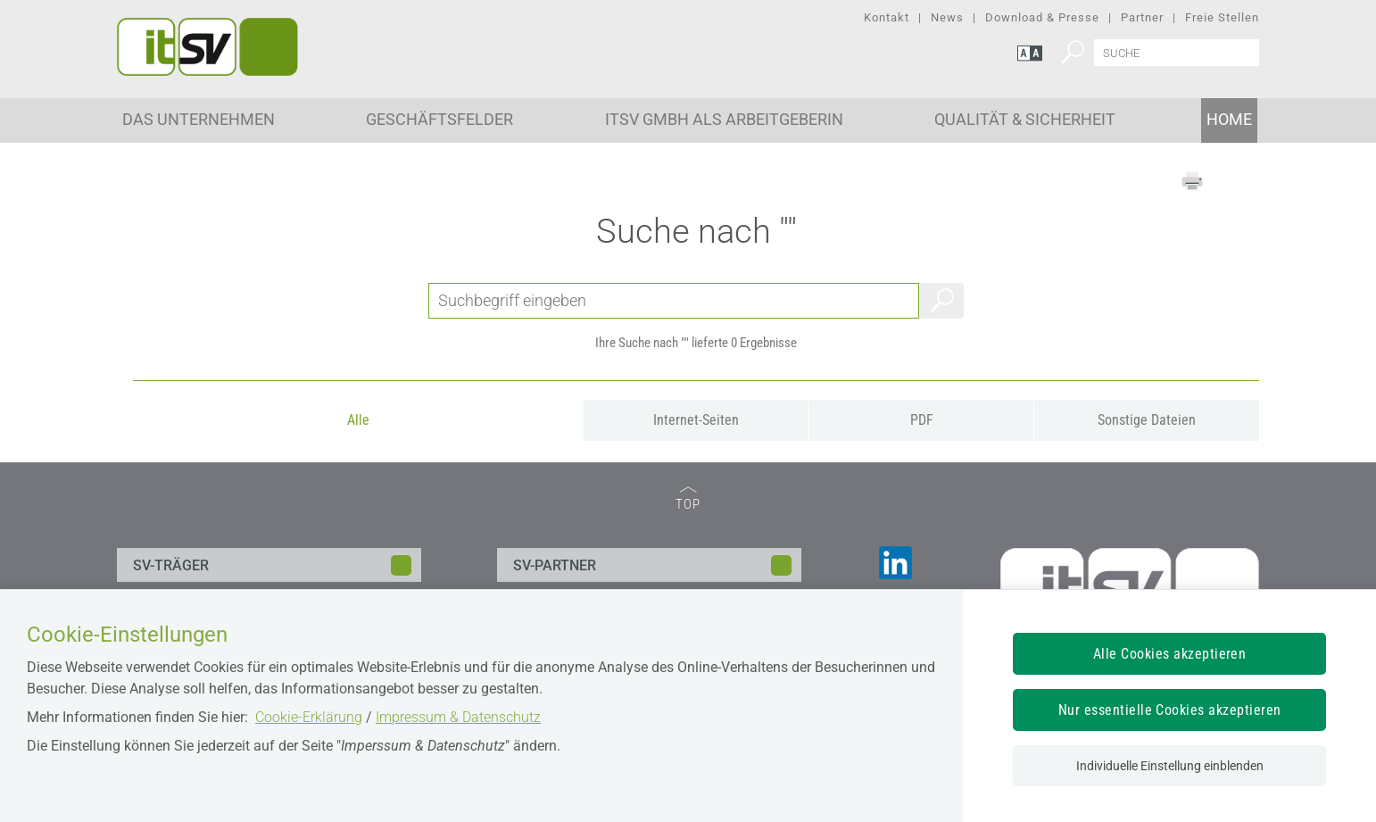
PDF (921, 419)
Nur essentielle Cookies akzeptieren (1169, 710)
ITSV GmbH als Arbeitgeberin (724, 119)
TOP (688, 499)
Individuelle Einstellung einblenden (1170, 766)
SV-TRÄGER (171, 565)
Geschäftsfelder (439, 119)
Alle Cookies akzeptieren (1170, 653)
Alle (358, 419)
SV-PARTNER (554, 565)
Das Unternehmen (198, 119)
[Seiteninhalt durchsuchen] (1176, 52)
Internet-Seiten (696, 419)
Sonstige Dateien (1147, 419)
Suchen (941, 301)
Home (1229, 119)
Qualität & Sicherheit (1024, 119)
